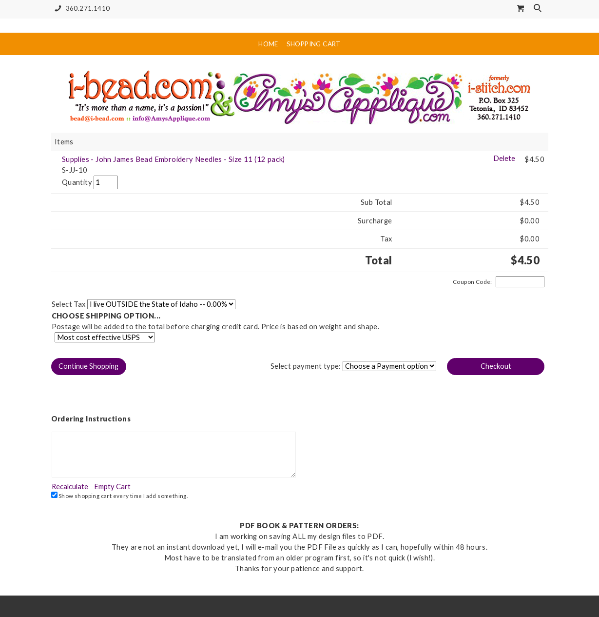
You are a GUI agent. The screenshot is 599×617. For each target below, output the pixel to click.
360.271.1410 (80, 8)
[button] (88, 366)
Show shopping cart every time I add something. (119, 495)
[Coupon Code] (520, 282)
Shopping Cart (314, 44)
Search (538, 8)
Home (268, 44)
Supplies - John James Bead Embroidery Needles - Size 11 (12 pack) (173, 159)
